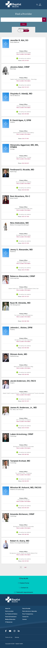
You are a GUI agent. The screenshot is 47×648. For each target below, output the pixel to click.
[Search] (44, 20)
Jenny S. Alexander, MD (21, 249)
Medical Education (10, 619)
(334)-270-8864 (25, 269)
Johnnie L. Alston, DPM (21, 327)
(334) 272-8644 (25, 427)
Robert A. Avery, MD (19, 541)
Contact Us (24, 587)
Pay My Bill (24, 578)
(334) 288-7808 (25, 321)
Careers (24, 619)
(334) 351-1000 (25, 561)
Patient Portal (24, 583)
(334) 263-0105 (25, 374)
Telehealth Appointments (24, 592)
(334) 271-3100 (25, 138)
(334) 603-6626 (25, 189)
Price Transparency (27, 614)
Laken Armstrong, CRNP (21, 434)
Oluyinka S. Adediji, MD (21, 93)
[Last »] (25, 567)
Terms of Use (8, 637)
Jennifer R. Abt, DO (19, 40)
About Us (7, 608)
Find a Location (9, 611)
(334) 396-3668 (25, 347)
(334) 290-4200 (25, 507)
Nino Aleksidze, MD (19, 223)
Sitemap (17, 637)
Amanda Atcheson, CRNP (22, 514)
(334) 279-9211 (25, 60)
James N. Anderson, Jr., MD (23, 407)
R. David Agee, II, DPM (20, 120)
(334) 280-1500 (25, 454)
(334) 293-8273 (25, 163)
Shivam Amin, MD (18, 354)
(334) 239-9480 (25, 113)
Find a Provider (26, 608)
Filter (23, 24)
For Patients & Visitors (11, 614)
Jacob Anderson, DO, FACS (23, 381)
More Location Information (23, 54)
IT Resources (8, 622)
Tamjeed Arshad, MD (20, 461)
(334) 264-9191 (25, 481)
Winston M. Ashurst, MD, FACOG (25, 487)
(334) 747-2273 (25, 87)
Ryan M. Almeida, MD (20, 303)
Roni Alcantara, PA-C (20, 196)
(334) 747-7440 (25, 216)
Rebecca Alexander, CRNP (22, 276)
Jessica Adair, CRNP (20, 67)
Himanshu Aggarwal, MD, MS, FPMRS (24, 146)
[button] (40, 5)
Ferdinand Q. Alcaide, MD (22, 169)
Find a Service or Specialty (29, 611)
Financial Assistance (10, 616)
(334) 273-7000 (25, 243)
